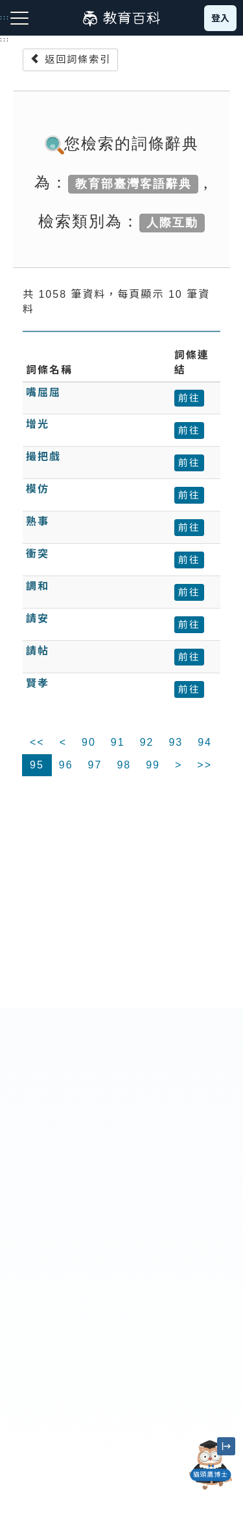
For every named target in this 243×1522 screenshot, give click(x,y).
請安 (37, 618)
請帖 (37, 650)
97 (95, 764)
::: (5, 39)
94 (205, 742)
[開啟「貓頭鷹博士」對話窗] (210, 1465)
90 (89, 742)
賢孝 (37, 683)
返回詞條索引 (70, 59)
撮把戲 (43, 456)
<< (37, 742)
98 (124, 764)
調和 (37, 586)
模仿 (37, 489)
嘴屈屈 (43, 392)
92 (147, 742)
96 (66, 764)
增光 (37, 424)
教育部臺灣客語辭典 (133, 183)
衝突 (37, 553)
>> (204, 764)
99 (153, 764)
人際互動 (172, 222)
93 (175, 742)
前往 (189, 397)
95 (37, 764)
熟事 (37, 521)
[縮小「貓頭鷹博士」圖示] (226, 1446)
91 (118, 742)
